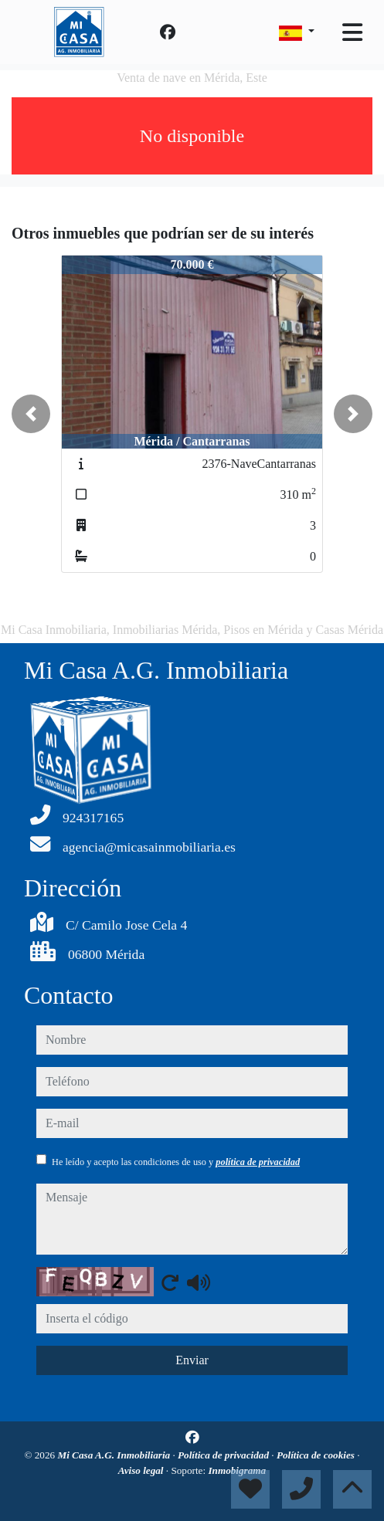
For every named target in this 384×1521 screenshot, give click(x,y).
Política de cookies (317, 1455)
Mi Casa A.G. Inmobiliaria (114, 1455)
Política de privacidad (224, 1455)
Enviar (192, 1360)
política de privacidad (258, 1162)
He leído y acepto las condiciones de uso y (176, 1162)
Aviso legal (142, 1470)
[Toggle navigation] (352, 32)
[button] (31, 414)
